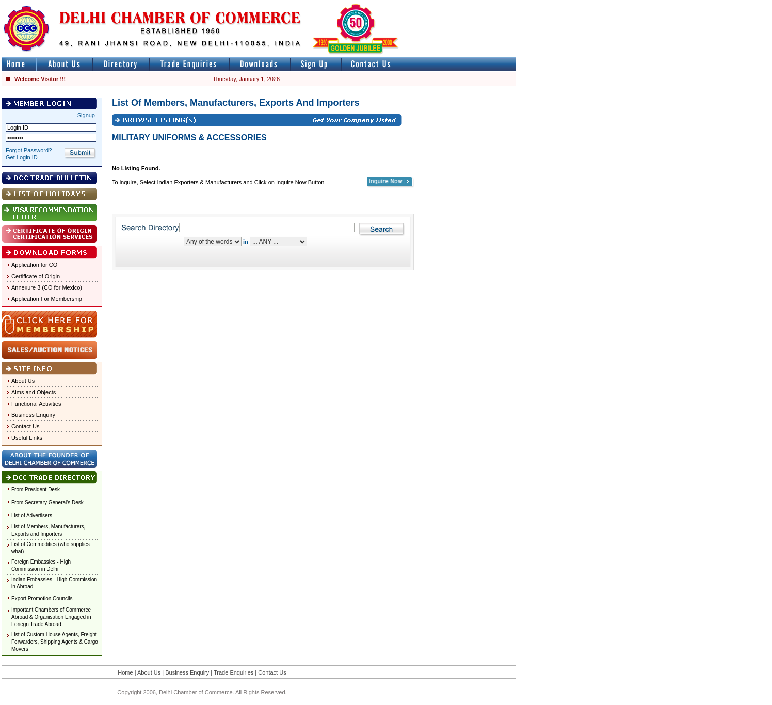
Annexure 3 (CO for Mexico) (46, 287)
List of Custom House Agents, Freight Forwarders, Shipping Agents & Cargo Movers (54, 642)
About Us (23, 381)
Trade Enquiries (233, 672)
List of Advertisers (31, 515)
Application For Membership (46, 299)
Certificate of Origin (35, 276)
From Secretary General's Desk (47, 502)
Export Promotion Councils (41, 598)
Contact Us (25, 426)
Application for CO (34, 265)
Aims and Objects (33, 392)
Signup (86, 115)
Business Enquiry (33, 415)
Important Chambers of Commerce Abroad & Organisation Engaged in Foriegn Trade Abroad (51, 617)
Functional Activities (36, 403)
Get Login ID (22, 157)
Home (125, 672)
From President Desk (35, 489)
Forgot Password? (29, 150)
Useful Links (26, 438)
